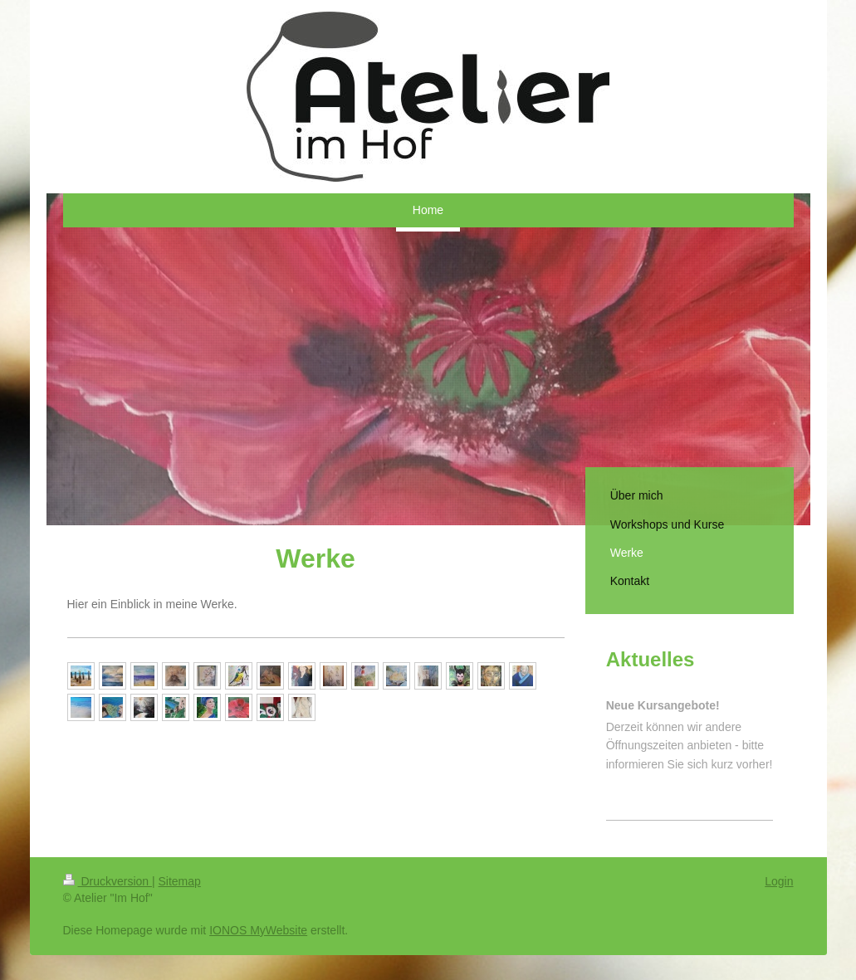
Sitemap (180, 881)
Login (779, 881)
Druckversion (107, 881)
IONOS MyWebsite (258, 930)
